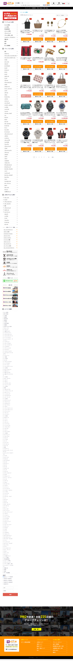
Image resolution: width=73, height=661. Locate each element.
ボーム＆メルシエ (8, 164)
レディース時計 (7, 31)
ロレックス (38, 5)
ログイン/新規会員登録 (25, 644)
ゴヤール (6, 92)
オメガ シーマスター (7, 237)
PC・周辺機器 (7, 45)
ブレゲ (5, 158)
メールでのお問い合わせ (12, 651)
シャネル (6, 107)
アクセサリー (29, 5)
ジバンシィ (6, 100)
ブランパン (6, 152)
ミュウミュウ (7, 173)
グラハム (6, 80)
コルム (5, 94)
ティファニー (7, 131)
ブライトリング (7, 146)
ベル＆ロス (6, 160)
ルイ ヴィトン (7, 212)
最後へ (53, 157)
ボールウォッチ (7, 166)
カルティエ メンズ (7, 241)
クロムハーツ (7, 86)
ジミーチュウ (7, 102)
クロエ (5, 84)
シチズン (6, 98)
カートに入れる (26, 39)
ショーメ (6, 111)
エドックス (6, 61)
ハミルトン (6, 138)
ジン (5, 115)
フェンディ (6, 144)
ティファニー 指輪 (7, 239)
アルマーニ (6, 53)
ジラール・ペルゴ (8, 113)
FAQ (37, 652)
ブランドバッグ (7, 33)
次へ (49, 157)
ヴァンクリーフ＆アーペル (9, 57)
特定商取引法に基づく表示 (58, 648)
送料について (39, 646)
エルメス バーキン (7, 235)
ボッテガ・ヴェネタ (8, 168)
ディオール (6, 125)
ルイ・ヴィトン (33, 5)
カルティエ (6, 76)
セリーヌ (6, 121)
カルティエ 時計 (6, 231)
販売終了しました (26, 96)
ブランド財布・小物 (8, 35)
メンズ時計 (6, 27)
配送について (39, 648)
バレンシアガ (7, 140)
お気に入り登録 (26, 41)
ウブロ (5, 59)
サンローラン (7, 96)
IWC (5, 51)
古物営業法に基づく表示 (58, 650)
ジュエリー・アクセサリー (9, 37)
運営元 (54, 654)
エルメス (6, 63)
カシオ (5, 74)
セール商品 (25, 12)
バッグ (22, 5)
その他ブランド (7, 191)
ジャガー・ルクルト (8, 105)
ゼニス (5, 119)
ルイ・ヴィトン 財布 (7, 245)
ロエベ (5, 185)
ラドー (5, 179)
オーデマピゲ (7, 65)
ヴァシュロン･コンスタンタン (10, 55)
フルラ (5, 156)
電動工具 (6, 39)
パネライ (6, 135)
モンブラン (6, 177)
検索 (10, 596)
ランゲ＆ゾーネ (7, 181)
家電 (5, 41)
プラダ (5, 148)
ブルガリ (6, 154)
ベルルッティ (7, 162)
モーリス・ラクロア (8, 175)
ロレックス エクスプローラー (9, 247)
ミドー (5, 170)
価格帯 (4, 577)
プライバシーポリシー (57, 644)
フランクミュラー (8, 150)
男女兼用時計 (7, 29)
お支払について (40, 644)
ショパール (6, 109)
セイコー (6, 117)
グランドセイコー (8, 82)
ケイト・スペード (8, 88)
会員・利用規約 (56, 646)
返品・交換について (41, 650)
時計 (24, 5)
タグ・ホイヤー (7, 123)
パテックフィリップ (8, 133)
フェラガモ (6, 142)
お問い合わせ (55, 652)
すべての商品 (7, 24)
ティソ (5, 127)
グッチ (5, 78)
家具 (5, 43)
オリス (5, 72)
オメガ (5, 67)
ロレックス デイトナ (7, 243)
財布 (25, 5)
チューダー (6, 129)
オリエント (6, 70)
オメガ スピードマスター (8, 233)
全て (21, 12)
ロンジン (6, 189)
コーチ (5, 90)
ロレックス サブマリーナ (8, 229)
